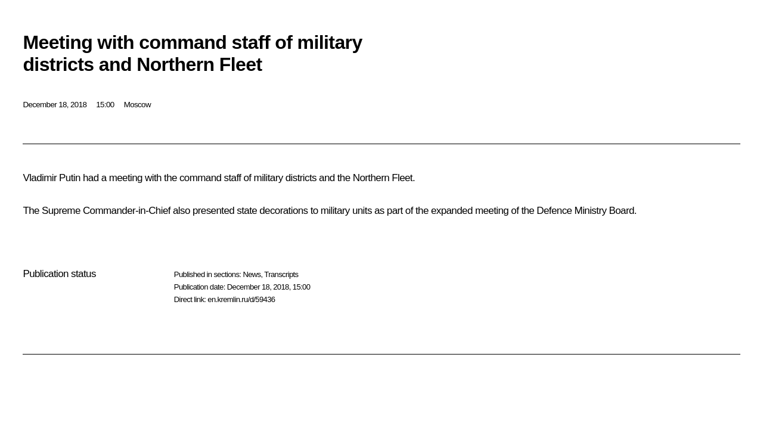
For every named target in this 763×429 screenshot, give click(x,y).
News (251, 274)
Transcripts (281, 274)
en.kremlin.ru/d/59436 (241, 299)
